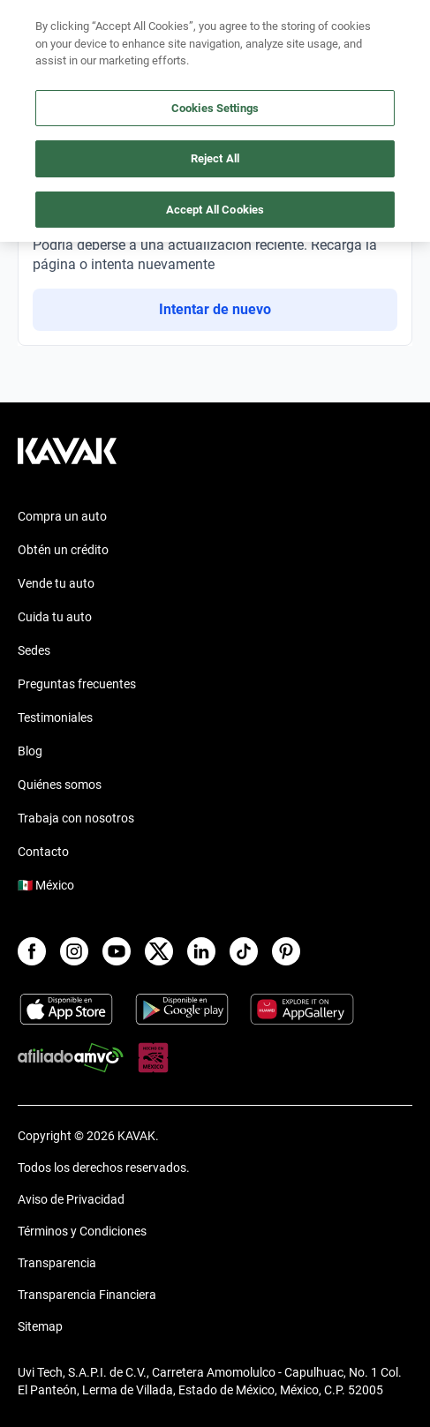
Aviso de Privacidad (71, 1199)
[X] (159, 951)
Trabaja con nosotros (76, 818)
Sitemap (40, 1326)
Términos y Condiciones (82, 1231)
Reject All (215, 158)
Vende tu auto (56, 583)
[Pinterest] (286, 951)
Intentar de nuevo (215, 309)
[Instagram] (74, 951)
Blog (30, 751)
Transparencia (57, 1263)
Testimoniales (55, 717)
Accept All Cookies (215, 209)
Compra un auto (62, 516)
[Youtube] (116, 951)
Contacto (43, 852)
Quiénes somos (60, 784)
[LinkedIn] (201, 951)
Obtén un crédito (63, 550)
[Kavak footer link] (67, 459)
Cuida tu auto (55, 617)
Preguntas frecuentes (77, 684)
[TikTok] (244, 951)
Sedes (34, 650)
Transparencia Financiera (87, 1295)
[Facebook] (32, 951)
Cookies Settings (215, 108)
